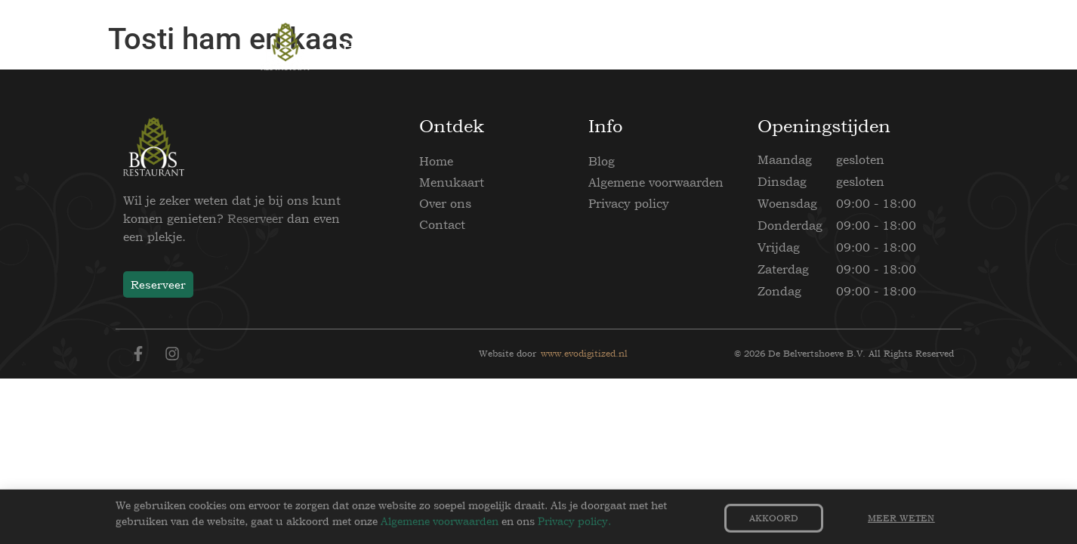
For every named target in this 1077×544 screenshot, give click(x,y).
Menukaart (451, 182)
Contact (442, 224)
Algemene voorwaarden (656, 182)
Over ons (445, 203)
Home (436, 160)
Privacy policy (628, 203)
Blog (601, 160)
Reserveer (255, 218)
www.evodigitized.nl (584, 354)
